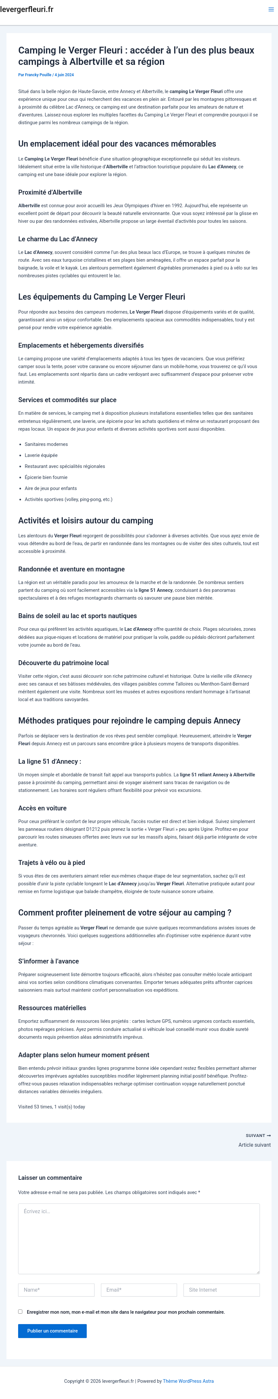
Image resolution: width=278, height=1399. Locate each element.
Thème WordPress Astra (188, 1381)
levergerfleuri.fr (26, 9)
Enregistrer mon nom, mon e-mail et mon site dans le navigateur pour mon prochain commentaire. (126, 1311)
